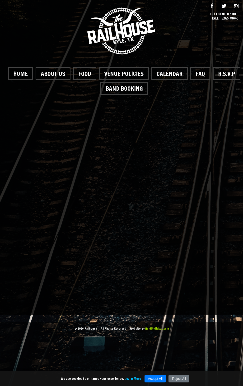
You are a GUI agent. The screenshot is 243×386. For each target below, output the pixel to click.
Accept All (155, 379)
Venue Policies (124, 73)
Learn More (133, 378)
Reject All (179, 379)
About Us (53, 73)
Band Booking (124, 88)
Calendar (169, 73)
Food (84, 73)
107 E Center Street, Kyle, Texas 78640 (225, 16)
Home (20, 73)
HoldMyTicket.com (157, 329)
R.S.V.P (226, 73)
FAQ (200, 73)
